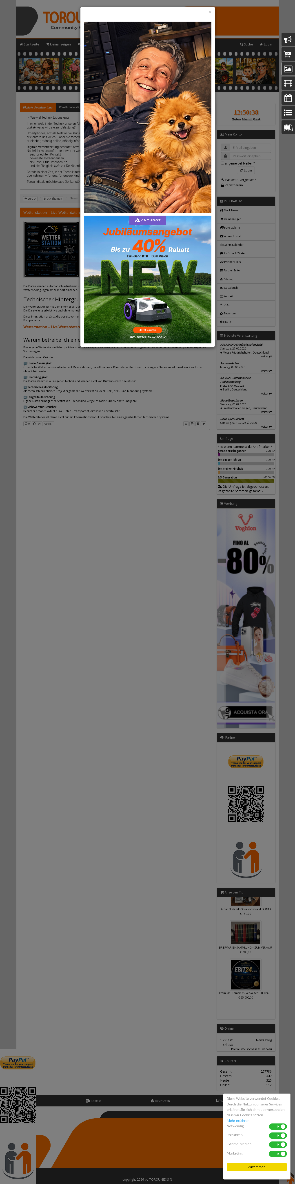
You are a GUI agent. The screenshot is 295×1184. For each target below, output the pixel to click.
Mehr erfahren (238, 1120)
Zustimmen (256, 1167)
